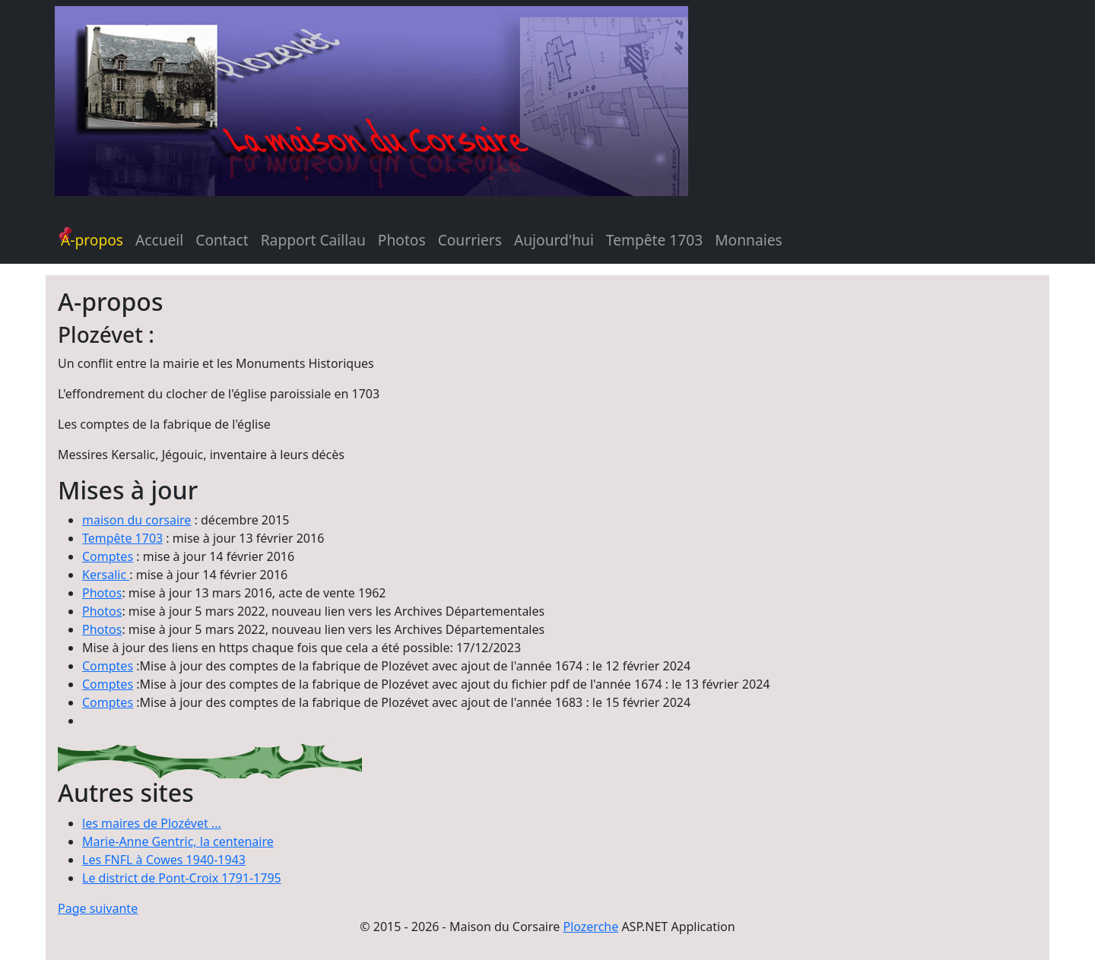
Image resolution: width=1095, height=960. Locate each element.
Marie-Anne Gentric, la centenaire (178, 841)
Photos (402, 240)
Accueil (159, 240)
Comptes (107, 556)
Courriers (470, 240)
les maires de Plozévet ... (151, 823)
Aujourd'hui (554, 240)
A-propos (92, 240)
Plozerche (590, 926)
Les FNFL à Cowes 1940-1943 (164, 859)
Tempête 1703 (654, 240)
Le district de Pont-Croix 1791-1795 (181, 878)
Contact (221, 240)
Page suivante (98, 908)
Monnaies (748, 240)
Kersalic (105, 574)
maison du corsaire (136, 520)
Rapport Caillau (313, 240)
